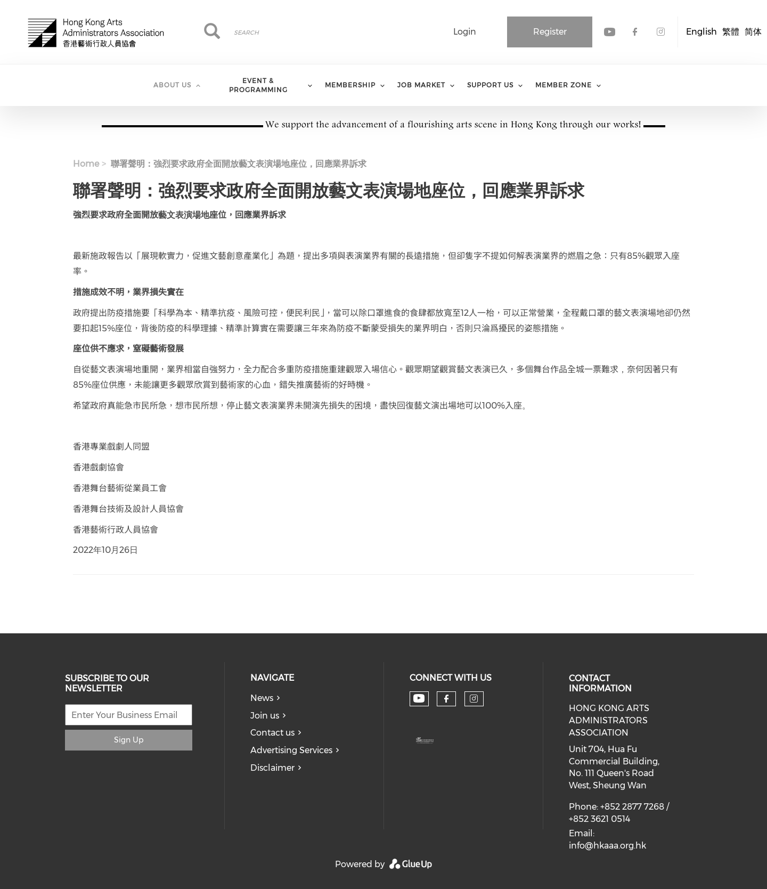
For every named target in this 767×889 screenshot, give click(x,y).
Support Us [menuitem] (490, 85)
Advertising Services (291, 750)
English (701, 32)
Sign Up (128, 740)
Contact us (272, 733)
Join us (264, 716)
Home (86, 164)
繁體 (730, 32)
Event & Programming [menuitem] (258, 85)
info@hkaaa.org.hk (607, 846)
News (261, 698)
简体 (753, 32)
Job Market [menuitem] (421, 85)
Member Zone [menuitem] (563, 85)
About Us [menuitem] (172, 85)
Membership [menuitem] (350, 85)
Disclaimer (272, 768)
